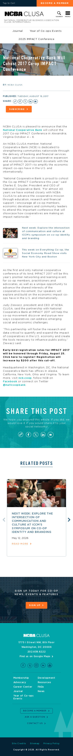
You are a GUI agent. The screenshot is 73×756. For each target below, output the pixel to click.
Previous (4, 520)
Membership (21, 678)
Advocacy (19, 682)
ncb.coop (25, 378)
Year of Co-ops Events (46, 31)
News (41, 691)
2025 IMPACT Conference (36, 39)
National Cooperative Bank (22, 130)
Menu (67, 16)
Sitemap (35, 744)
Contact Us (35, 723)
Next (69, 520)
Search (59, 16)
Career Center (22, 687)
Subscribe (17, 109)
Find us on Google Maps (35, 656)
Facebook (10, 381)
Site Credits (19, 744)
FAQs (41, 687)
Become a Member (55, 3)
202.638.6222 (36, 652)
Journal (17, 31)
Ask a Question (35, 717)
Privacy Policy (51, 744)
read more (20, 544)
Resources (44, 682)
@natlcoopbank (14, 385)
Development (46, 678)
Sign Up (35, 605)
